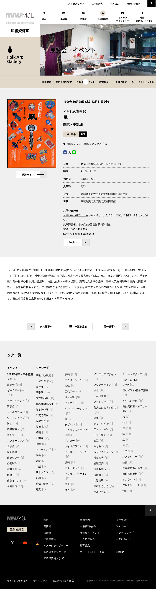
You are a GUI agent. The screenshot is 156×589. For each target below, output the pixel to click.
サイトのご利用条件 (17, 580)
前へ (115, 326)
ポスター (72, 440)
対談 (12, 423)
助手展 (43, 392)
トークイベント (18, 400)
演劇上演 (14, 469)
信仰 (127, 462)
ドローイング (46, 449)
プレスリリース (134, 485)
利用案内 (46, 82)
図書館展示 (16, 429)
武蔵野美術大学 (54, 558)
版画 (41, 455)
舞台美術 (72, 397)
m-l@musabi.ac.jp (84, 233)
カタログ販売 (120, 82)
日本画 (42, 438)
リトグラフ (45, 472)
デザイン (73, 424)
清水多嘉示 (102, 469)
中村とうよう (104, 486)
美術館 (47, 526)
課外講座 (14, 452)
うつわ (128, 451)
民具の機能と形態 (135, 468)
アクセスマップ (76, 3)
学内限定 (15, 486)
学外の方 (114, 3)
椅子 (70, 484)
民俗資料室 (50, 539)
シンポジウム (17, 412)
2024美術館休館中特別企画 (20, 376)
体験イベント (16, 480)
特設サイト (33, 174)
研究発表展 (44, 415)
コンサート (16, 434)
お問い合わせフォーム (75, 215)
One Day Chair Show (130, 382)
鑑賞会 (13, 474)
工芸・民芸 (103, 434)
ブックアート (74, 402)
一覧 (78, 326)
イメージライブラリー (56, 545)
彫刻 (41, 478)
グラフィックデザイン (77, 432)
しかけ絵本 (102, 396)
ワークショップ (18, 417)
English (78, 242)
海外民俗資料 (132, 473)
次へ (41, 326)
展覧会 (70, 143)
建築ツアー (15, 457)
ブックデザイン (105, 384)
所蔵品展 (44, 381)
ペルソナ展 (102, 492)
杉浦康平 (101, 474)
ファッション (103, 429)
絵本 (99, 390)
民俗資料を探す (64, 82)
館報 (127, 490)
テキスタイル (103, 423)
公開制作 (14, 463)
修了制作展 (44, 409)
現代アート (73, 391)
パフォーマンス (18, 440)
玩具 (99, 143)
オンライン (131, 479)
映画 (71, 374)
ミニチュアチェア (134, 374)
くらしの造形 (82, 143)
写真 (41, 489)
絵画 (42, 432)
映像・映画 (45, 483)
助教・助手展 (46, 375)
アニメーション (76, 380)
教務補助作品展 (47, 403)
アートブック (103, 401)
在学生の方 (97, 3)
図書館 (47, 532)
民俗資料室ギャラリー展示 (134, 408)
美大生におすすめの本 (106, 409)
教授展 (43, 386)
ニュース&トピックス (142, 82)
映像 (70, 385)
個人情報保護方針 (63, 580)
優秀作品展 (45, 398)
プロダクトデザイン (76, 476)
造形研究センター (55, 552)
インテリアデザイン (105, 376)
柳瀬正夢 (101, 463)
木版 (41, 466)
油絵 (41, 443)
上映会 (13, 446)
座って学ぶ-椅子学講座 (135, 392)
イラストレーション (76, 454)
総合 (46, 519)
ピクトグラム (74, 468)
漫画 (70, 462)
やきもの (101, 446)
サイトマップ (40, 580)
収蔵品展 (43, 421)
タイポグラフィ (76, 446)
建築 (99, 417)
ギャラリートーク (17, 392)
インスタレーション (76, 411)
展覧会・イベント (85, 82)
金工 (98, 440)
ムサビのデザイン (106, 452)
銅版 (40, 461)
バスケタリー (132, 456)
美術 (42, 426)
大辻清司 (101, 480)
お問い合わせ (133, 3)
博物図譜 (101, 457)
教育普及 (104, 82)
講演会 (13, 406)
